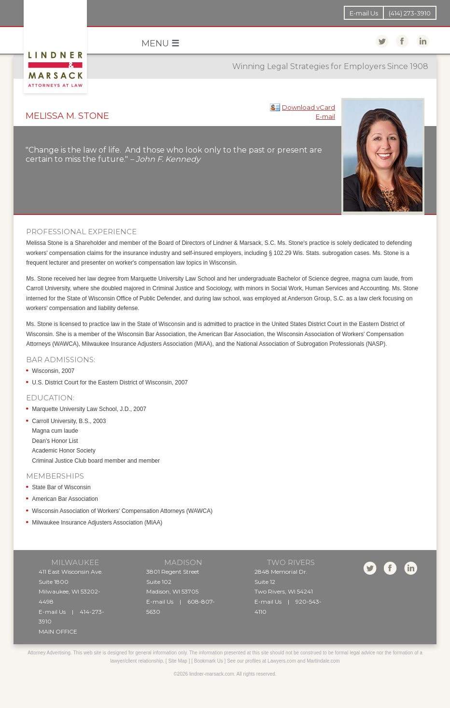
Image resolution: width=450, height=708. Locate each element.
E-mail (325, 116)
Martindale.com (323, 661)
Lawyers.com (281, 661)
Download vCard (308, 107)
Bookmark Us (208, 661)
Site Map (177, 661)
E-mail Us (364, 13)
